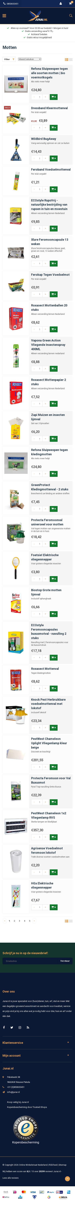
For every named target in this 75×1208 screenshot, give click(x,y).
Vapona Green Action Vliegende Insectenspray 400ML (48, 345)
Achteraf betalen (37, 34)
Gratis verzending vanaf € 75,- (37, 31)
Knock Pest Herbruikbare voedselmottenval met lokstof (48, 704)
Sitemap (62, 1165)
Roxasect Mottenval (45, 668)
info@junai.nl (13, 1092)
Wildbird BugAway (43, 139)
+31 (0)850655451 (15, 1087)
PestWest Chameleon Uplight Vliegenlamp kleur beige (49, 743)
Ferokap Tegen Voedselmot (50, 274)
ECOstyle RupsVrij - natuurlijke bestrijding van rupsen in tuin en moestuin (49, 205)
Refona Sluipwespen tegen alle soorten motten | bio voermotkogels (49, 73)
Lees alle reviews (11, 1178)
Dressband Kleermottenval (49, 108)
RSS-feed (53, 1165)
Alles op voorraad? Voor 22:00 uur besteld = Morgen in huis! (37, 28)
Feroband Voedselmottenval (51, 169)
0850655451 (10, 4)
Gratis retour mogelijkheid (37, 37)
